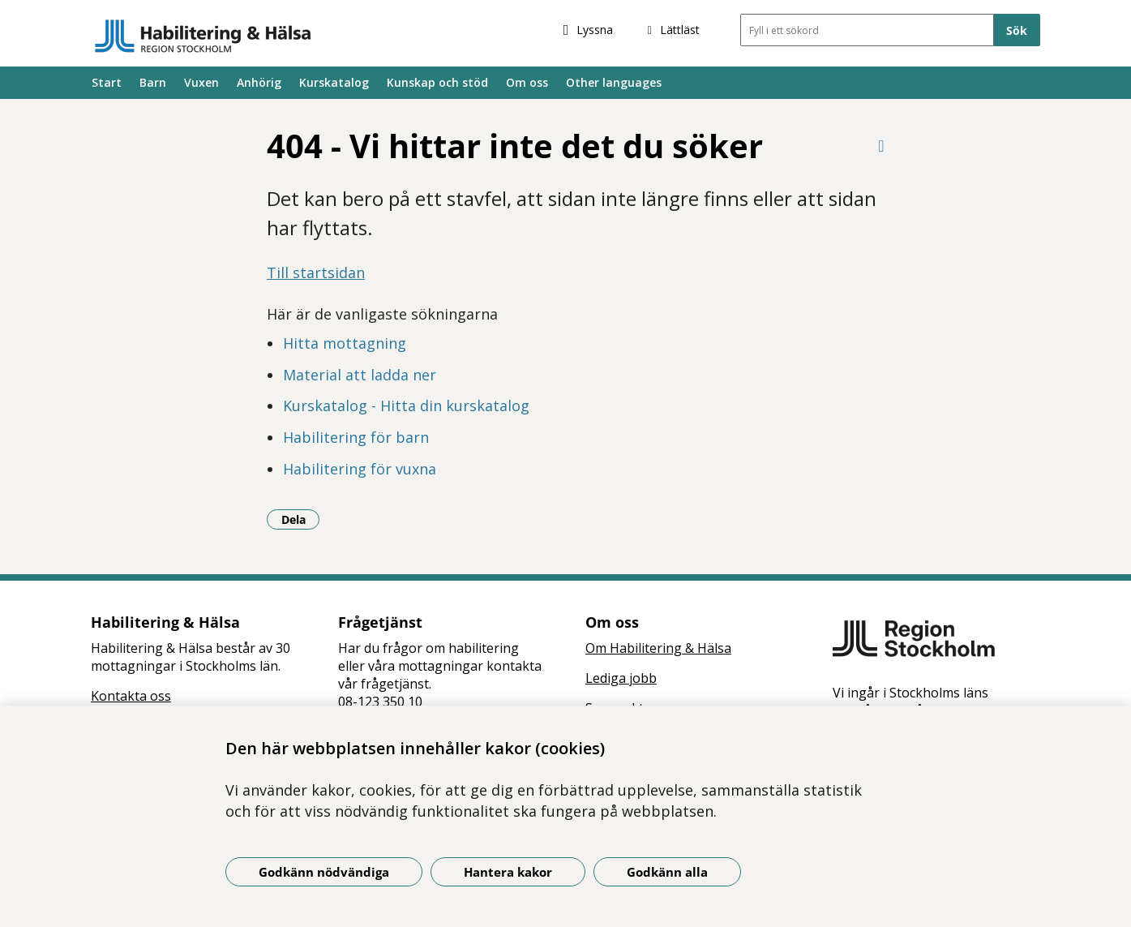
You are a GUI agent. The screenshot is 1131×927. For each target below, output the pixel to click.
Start (107, 82)
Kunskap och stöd (437, 82)
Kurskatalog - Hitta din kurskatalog (406, 405)
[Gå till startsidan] (203, 35)
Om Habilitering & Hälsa (658, 648)
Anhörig (259, 82)
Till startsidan (316, 272)
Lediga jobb (621, 678)
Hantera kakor (508, 872)
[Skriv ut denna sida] (881, 146)
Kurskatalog (334, 82)
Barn (152, 82)
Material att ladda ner (359, 374)
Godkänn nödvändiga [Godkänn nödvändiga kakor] (324, 872)
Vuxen (201, 82)
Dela (300, 519)
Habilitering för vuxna (359, 469)
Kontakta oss (131, 696)
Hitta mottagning (344, 343)
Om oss (527, 82)
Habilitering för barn (356, 437)
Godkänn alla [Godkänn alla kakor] (667, 872)
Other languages (614, 82)
